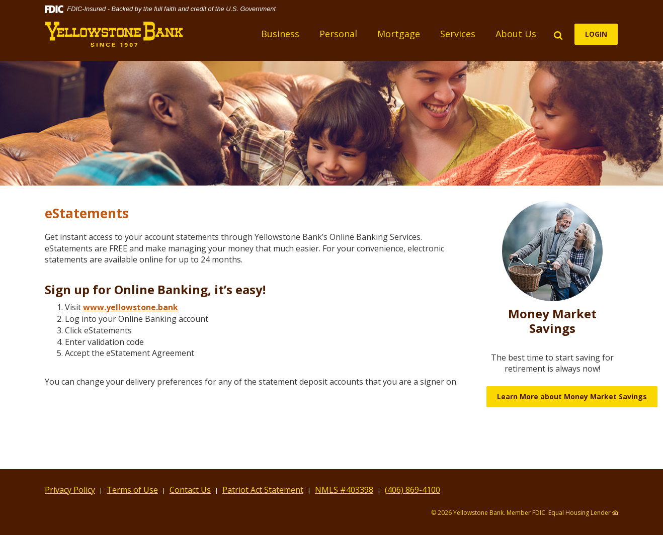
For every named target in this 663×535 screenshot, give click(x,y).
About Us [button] (516, 34)
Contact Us (190, 489)
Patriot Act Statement (262, 489)
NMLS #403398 (344, 489)
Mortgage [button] (399, 34)
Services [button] (458, 34)
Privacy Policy (70, 489)
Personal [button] (339, 34)
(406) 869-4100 (412, 489)
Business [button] (281, 34)
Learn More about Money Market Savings (572, 396)
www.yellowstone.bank (130, 307)
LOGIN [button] (597, 34)
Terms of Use (132, 489)
